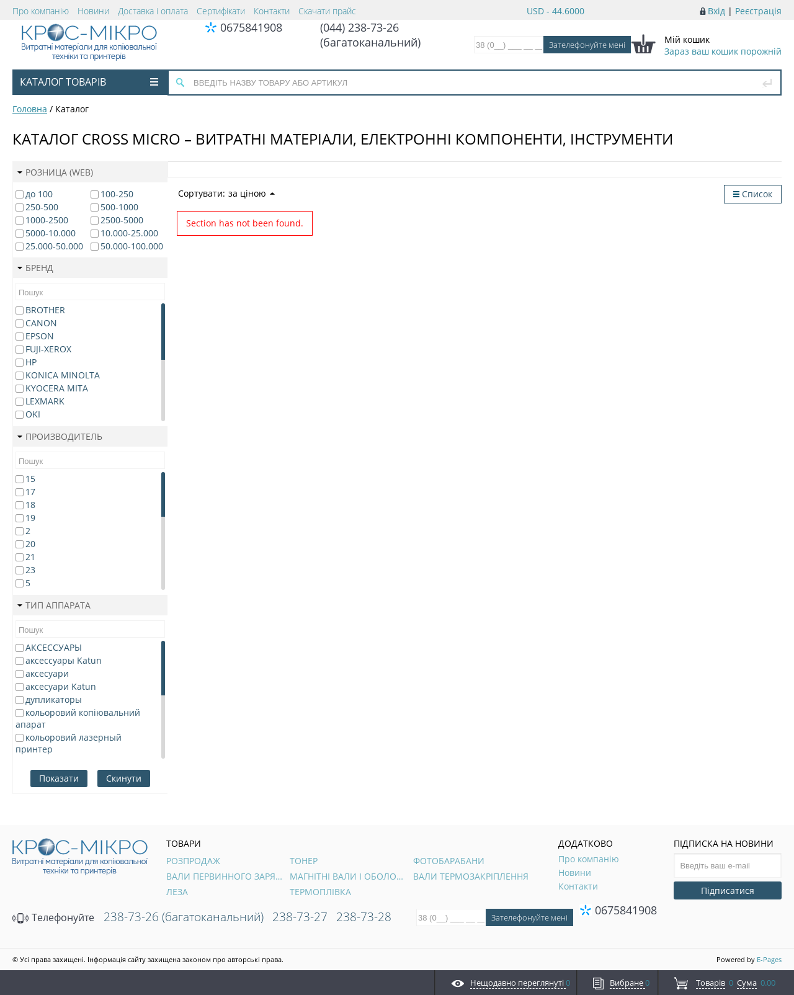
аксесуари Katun (60, 686)
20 (30, 544)
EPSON (39, 336)
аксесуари (47, 673)
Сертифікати (221, 11)
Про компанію (40, 11)
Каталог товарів (89, 82)
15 (30, 478)
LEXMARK (45, 401)
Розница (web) (55, 172)
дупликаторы (53, 699)
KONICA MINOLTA (62, 375)
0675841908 (251, 27)
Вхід (716, 11)
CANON (41, 323)
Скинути (123, 778)
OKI (32, 414)
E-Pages (769, 959)
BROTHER (45, 310)
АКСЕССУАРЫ (53, 647)
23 (30, 570)
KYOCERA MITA (56, 388)
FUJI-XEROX (48, 349)
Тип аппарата (54, 605)
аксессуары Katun (63, 660)
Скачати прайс (327, 11)
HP (31, 362)
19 (30, 518)
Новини (93, 11)
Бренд (35, 268)
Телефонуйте (53, 917)
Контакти (272, 11)
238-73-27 (300, 917)
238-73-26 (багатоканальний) (184, 917)
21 (30, 557)
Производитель (59, 436)
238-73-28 (363, 917)
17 (30, 492)
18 (30, 505)
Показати (59, 778)
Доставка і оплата (153, 11)
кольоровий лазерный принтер (69, 743)
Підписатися (727, 890)
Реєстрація (758, 11)
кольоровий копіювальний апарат (78, 718)
